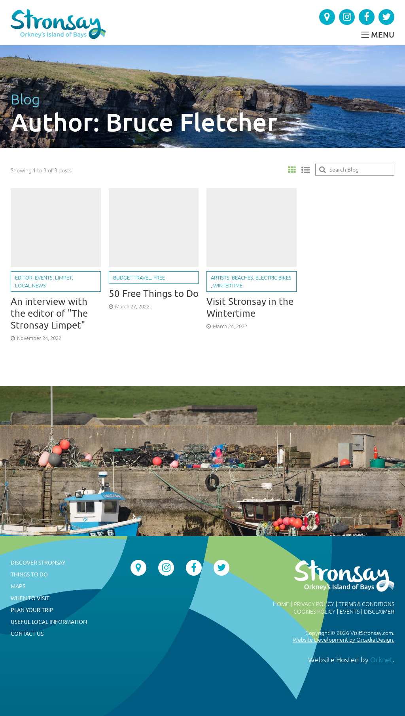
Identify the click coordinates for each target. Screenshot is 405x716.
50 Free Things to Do (154, 293)
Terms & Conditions (366, 604)
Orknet (381, 659)
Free (159, 277)
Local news (30, 285)
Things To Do (29, 574)
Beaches (242, 277)
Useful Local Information (49, 622)
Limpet (63, 277)
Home (281, 604)
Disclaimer (379, 611)
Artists (220, 277)
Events (44, 277)
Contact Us (27, 634)
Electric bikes (273, 277)
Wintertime (227, 285)
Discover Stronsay (38, 562)
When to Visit (30, 598)
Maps (18, 586)
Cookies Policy (314, 611)
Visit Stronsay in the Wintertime (249, 307)
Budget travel (132, 277)
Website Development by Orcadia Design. (343, 639)
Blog (25, 99)
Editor (23, 277)
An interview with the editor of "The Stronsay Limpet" (49, 313)
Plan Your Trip (32, 610)
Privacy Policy (313, 604)
